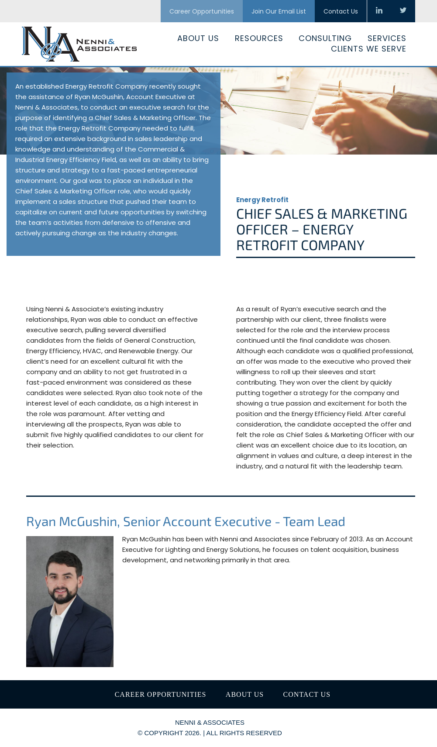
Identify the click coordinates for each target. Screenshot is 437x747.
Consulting (325, 38)
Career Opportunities (201, 11)
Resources (259, 38)
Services (387, 38)
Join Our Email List (278, 11)
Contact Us (340, 11)
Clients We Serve (368, 48)
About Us (198, 38)
